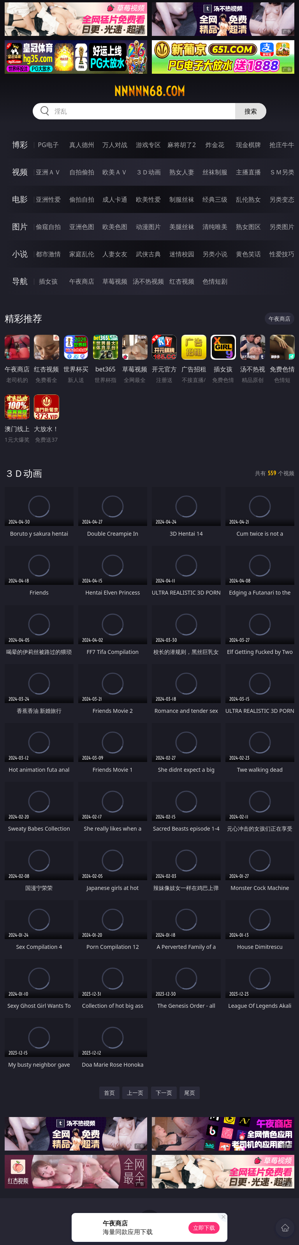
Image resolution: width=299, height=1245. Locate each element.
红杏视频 (181, 281)
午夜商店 (81, 281)
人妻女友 (114, 254)
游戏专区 (148, 144)
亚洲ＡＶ (48, 172)
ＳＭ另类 (281, 172)
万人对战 (114, 144)
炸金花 (215, 144)
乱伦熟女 (248, 199)
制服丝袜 (181, 199)
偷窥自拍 (48, 226)
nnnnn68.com (149, 91)
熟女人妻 (181, 172)
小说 (20, 254)
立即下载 (204, 1227)
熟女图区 (248, 226)
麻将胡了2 (181, 144)
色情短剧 (214, 281)
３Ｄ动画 (148, 172)
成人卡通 (114, 199)
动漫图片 (148, 226)
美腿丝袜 (181, 226)
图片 (20, 226)
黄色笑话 (248, 254)
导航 (20, 281)
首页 (109, 1092)
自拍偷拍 (81, 172)
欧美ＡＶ (114, 172)
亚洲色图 (81, 226)
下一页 (164, 1092)
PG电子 (48, 144)
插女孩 (48, 281)
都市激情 (48, 254)
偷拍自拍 (81, 199)
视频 (20, 172)
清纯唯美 (214, 226)
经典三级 (214, 199)
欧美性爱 (148, 199)
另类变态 (281, 199)
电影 (20, 199)
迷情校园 (181, 254)
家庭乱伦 (81, 254)
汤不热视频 (148, 281)
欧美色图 (114, 226)
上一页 (135, 1092)
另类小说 (214, 254)
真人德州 (81, 144)
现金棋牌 (248, 144)
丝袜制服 (214, 172)
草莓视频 (114, 281)
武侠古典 (148, 254)
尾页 (189, 1092)
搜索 (250, 111)
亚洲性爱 (48, 199)
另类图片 (281, 226)
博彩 (20, 144)
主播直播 (248, 172)
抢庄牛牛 (281, 144)
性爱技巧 (281, 254)
